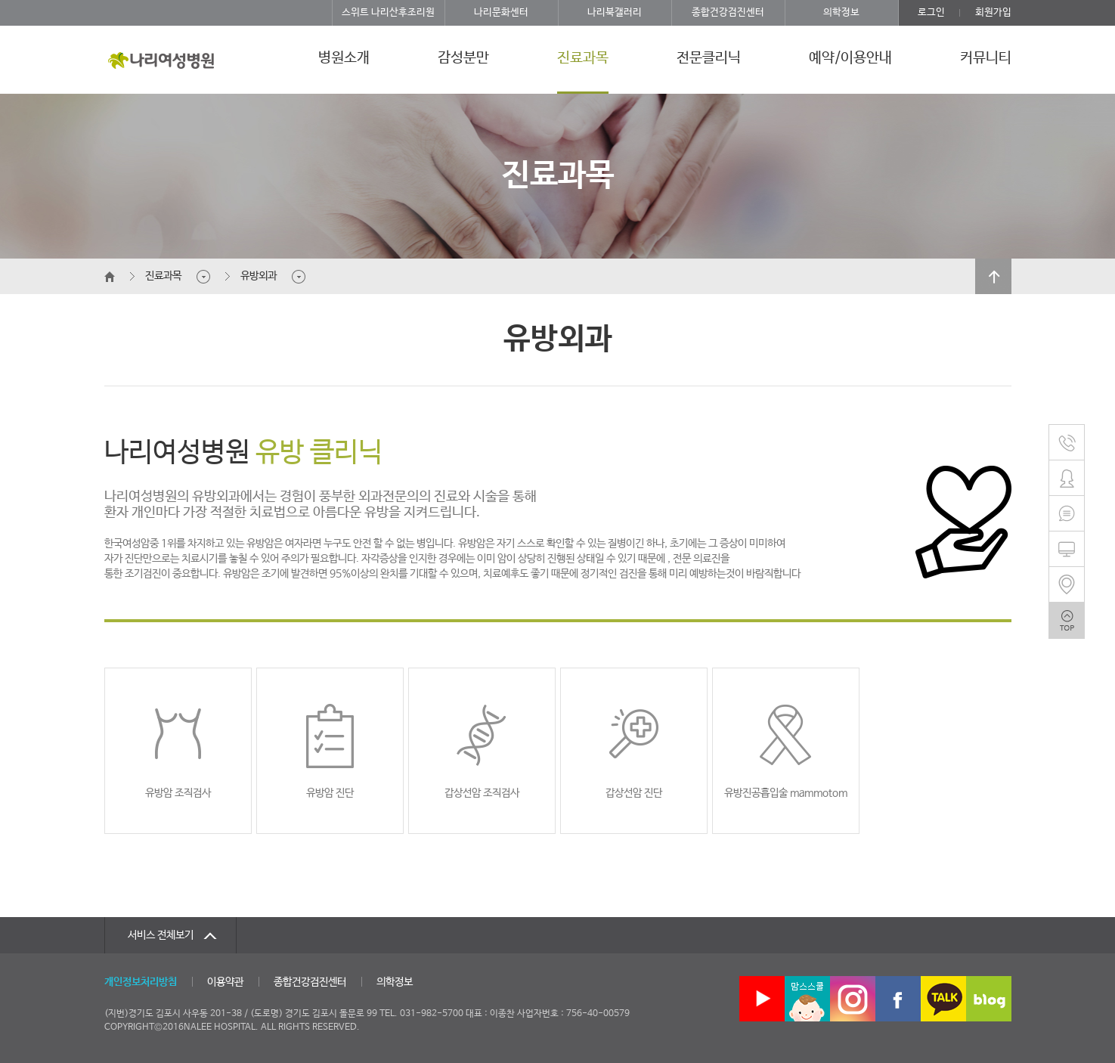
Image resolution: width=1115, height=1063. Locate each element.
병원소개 (344, 58)
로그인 (931, 12)
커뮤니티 (985, 58)
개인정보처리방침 (140, 982)
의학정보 (841, 12)
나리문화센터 (501, 12)
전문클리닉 (709, 58)
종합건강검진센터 (728, 12)
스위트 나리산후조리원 (388, 12)
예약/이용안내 (850, 58)
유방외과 (258, 276)
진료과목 (583, 58)
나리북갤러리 (614, 12)
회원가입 (993, 12)
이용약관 (225, 982)
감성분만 (463, 58)
